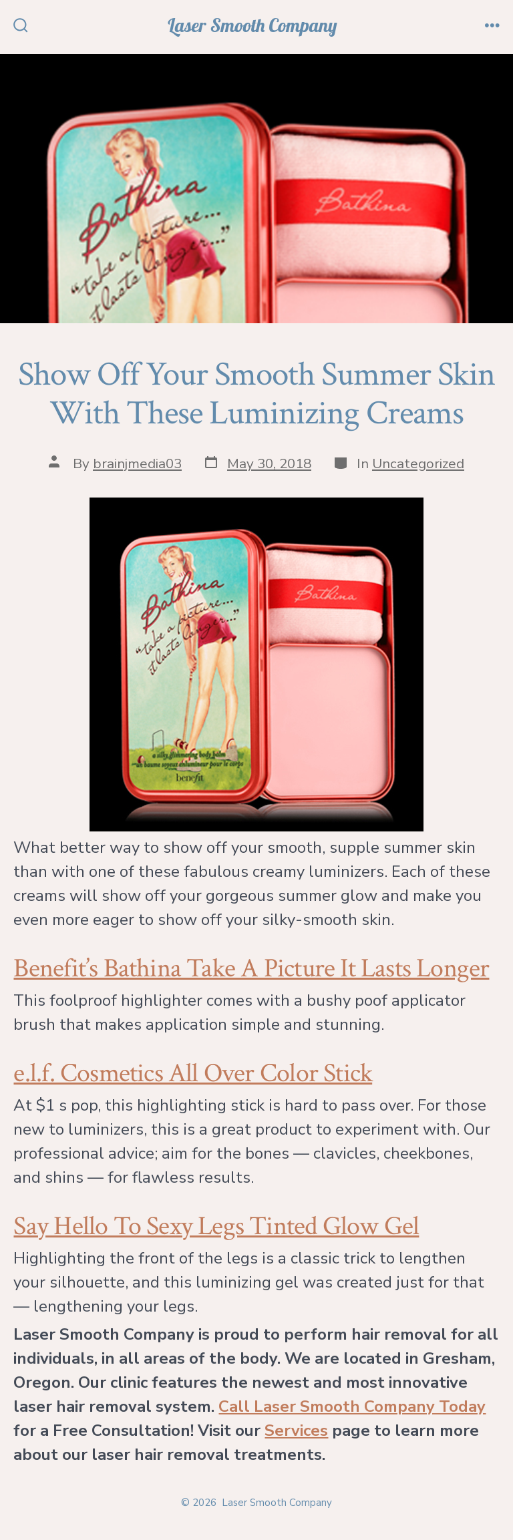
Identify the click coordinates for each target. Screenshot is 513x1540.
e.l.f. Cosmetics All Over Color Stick (192, 1073)
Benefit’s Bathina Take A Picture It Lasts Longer (251, 968)
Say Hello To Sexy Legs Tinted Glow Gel (216, 1226)
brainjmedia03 (137, 463)
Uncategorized (418, 463)
